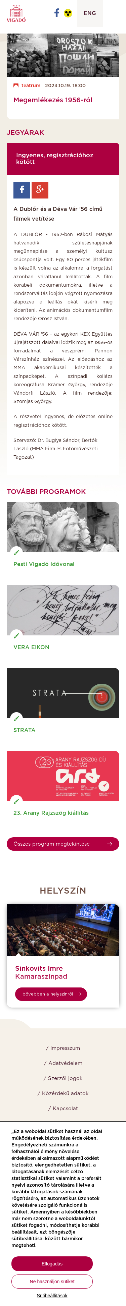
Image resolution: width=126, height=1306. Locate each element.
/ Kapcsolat (63, 1108)
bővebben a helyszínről (52, 994)
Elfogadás (52, 1263)
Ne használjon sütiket (52, 1281)
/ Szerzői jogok (63, 1078)
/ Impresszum (63, 1048)
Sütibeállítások (52, 1295)
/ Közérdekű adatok (63, 1093)
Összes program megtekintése (62, 844)
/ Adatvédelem (63, 1063)
